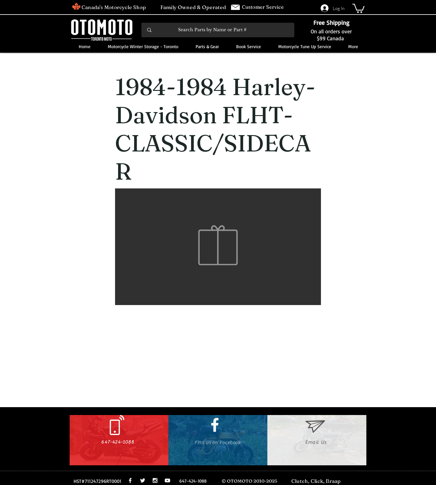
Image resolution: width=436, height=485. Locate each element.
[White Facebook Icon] (215, 425)
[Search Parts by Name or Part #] (218, 30)
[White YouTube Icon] (167, 480)
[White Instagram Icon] (155, 480)
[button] (358, 8)
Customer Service (263, 7)
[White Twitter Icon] (142, 480)
